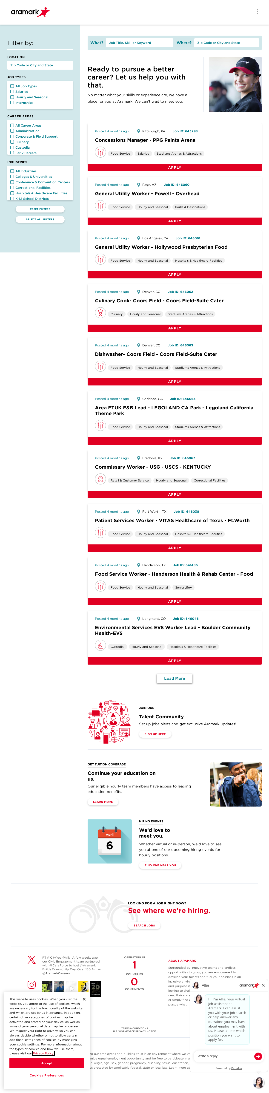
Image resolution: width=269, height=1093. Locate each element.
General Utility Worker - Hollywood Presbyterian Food (161, 247)
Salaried (19, 91)
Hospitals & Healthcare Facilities (38, 193)
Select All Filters (40, 219)
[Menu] (256, 11)
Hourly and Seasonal (29, 97)
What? (96, 42)
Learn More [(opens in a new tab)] (103, 802)
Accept (47, 1063)
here (232, 1067)
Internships (21, 103)
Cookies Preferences (47, 1075)
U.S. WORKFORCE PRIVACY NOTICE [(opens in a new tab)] (134, 1031)
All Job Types (23, 86)
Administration (25, 131)
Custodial (20, 147)
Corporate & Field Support (34, 136)
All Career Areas (25, 125)
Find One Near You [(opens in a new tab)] (160, 865)
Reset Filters (40, 209)
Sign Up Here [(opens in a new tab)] (155, 734)
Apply (174, 167)
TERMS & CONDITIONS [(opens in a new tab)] (134, 1028)
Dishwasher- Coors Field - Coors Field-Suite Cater (156, 354)
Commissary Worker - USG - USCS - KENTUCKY (153, 467)
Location (16, 57)
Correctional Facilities (30, 188)
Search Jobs (144, 925)
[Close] (84, 999)
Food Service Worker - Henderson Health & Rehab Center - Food (174, 574)
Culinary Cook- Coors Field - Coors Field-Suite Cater (159, 300)
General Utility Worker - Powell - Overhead (147, 193)
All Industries (23, 171)
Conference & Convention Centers (40, 182)
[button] (12, 86)
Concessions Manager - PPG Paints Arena (145, 140)
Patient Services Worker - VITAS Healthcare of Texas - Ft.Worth (172, 520)
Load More (174, 678)
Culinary (19, 142)
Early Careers (23, 153)
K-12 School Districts (29, 199)
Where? (184, 42)
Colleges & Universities (31, 176)
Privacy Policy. (43, 1053)
